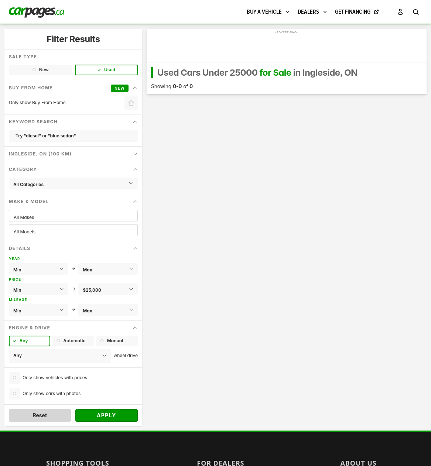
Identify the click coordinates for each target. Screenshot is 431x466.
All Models (73, 231)
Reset (40, 415)
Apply (106, 415)
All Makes (73, 217)
